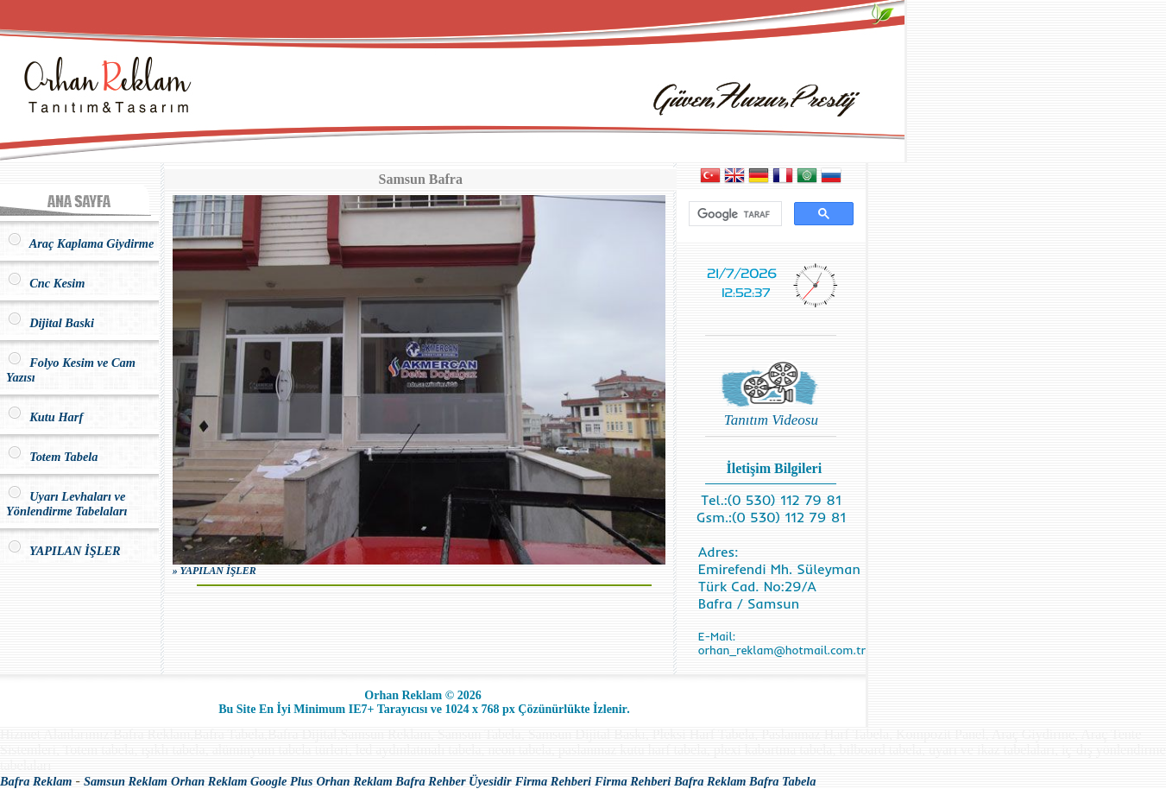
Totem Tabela (52, 457)
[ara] (733, 214)
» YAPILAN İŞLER (214, 571)
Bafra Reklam (36, 781)
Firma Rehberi (553, 781)
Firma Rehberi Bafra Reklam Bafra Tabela (705, 781)
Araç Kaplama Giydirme (80, 243)
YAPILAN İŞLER (63, 551)
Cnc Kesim (45, 283)
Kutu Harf (44, 417)
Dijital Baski (50, 323)
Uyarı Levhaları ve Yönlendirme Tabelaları (67, 503)
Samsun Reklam (125, 781)
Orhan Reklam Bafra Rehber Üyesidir (413, 781)
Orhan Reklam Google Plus (241, 781)
